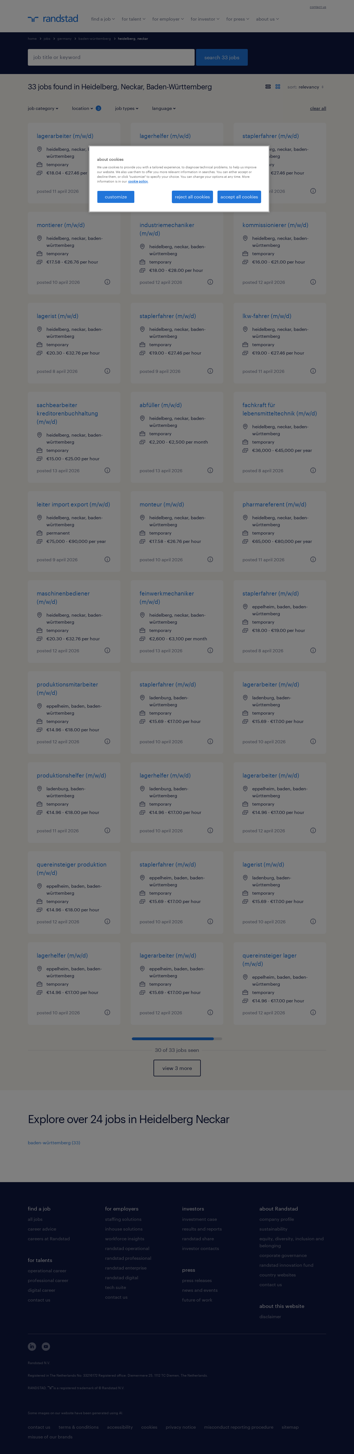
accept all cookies (239, 196)
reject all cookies (192, 196)
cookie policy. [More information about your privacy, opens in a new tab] (138, 181)
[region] (179, 179)
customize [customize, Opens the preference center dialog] (116, 196)
